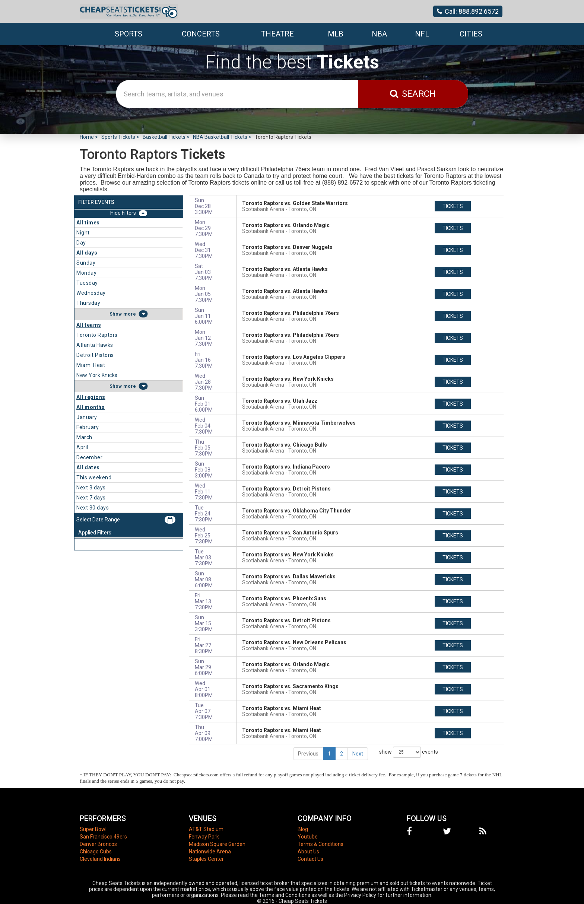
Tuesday (87, 283)
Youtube (308, 837)
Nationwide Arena (210, 852)
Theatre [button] (277, 33)
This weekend (93, 477)
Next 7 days (91, 498)
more (129, 314)
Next (357, 754)
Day (81, 243)
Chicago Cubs (96, 852)
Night (83, 233)
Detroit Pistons (95, 355)
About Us (308, 852)
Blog (303, 829)
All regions (90, 397)
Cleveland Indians (100, 859)
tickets (452, 206)
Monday (86, 273)
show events (408, 752)
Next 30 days (92, 508)
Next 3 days (91, 488)
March (84, 437)
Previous (308, 754)
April (82, 447)
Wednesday (91, 293)
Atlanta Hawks (94, 345)
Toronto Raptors (97, 335)
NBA (379, 33)
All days (86, 253)
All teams (88, 325)
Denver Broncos (98, 844)
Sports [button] (128, 33)
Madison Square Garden (217, 844)
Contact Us (310, 859)
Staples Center (206, 859)
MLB (335, 33)
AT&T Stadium (206, 829)
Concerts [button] (201, 33)
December (89, 457)
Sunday (85, 263)
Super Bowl (93, 829)
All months (90, 407)
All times (88, 223)
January (86, 417)
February (87, 427)
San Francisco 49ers (103, 837)
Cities (471, 33)
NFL (422, 33)
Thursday (88, 303)
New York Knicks (97, 375)
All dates (88, 467)
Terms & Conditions (320, 844)
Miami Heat (90, 365)
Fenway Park (204, 837)
